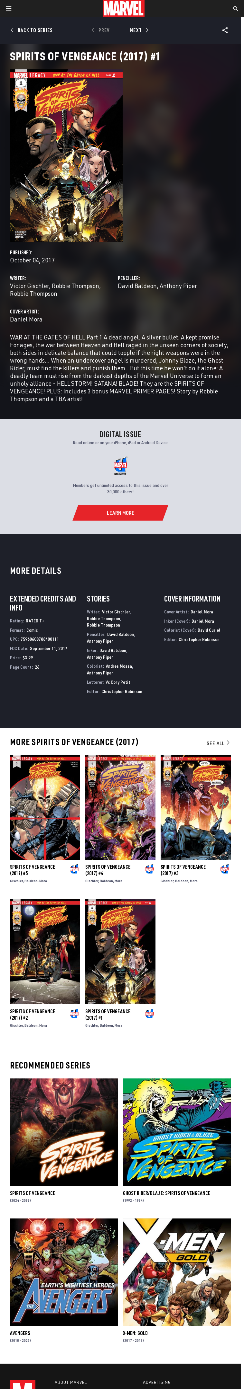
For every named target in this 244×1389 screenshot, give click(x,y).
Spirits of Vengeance (32, 1193)
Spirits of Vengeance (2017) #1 (107, 1014)
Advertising (157, 1382)
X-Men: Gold (135, 1333)
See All (218, 743)
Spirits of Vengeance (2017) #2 (32, 1014)
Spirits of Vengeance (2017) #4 (107, 870)
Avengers (20, 1333)
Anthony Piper (178, 285)
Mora (43, 880)
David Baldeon (137, 285)
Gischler (16, 880)
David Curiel (209, 630)
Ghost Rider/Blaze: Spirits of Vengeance (166, 1193)
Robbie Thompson (75, 285)
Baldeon (31, 880)
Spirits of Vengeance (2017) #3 (183, 870)
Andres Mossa (119, 666)
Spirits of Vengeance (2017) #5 (32, 870)
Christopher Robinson (121, 691)
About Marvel (71, 1382)
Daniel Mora (26, 319)
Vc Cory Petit (118, 682)
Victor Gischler (29, 285)
